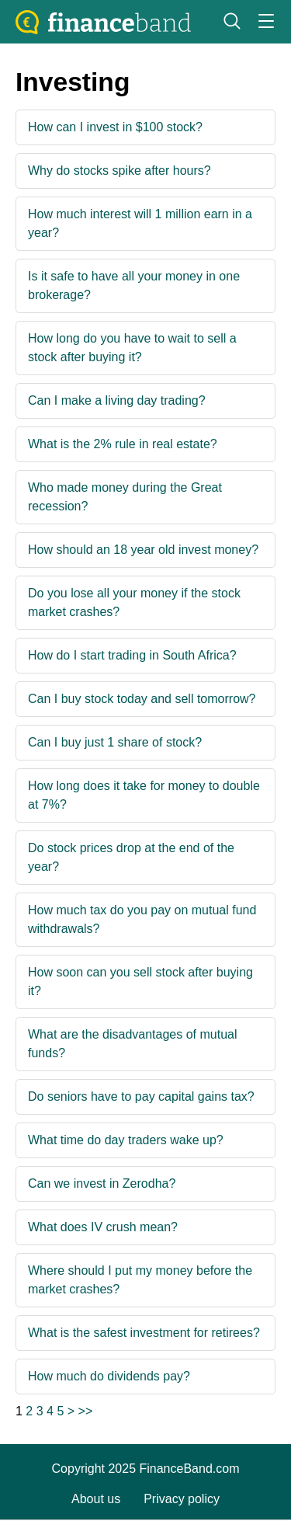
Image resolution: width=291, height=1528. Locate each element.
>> (85, 1411)
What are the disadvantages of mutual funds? (132, 1044)
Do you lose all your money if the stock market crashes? (134, 602)
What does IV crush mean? (103, 1227)
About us (95, 1498)
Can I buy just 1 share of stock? (115, 742)
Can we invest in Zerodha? (101, 1183)
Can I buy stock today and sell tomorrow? (141, 698)
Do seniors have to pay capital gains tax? (141, 1096)
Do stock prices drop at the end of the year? (131, 857)
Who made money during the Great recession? (125, 497)
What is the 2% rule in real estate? (122, 444)
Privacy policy (182, 1498)
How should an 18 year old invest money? (143, 549)
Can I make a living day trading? (117, 400)
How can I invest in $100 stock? (115, 127)
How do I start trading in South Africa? (132, 655)
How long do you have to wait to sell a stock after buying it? (132, 348)
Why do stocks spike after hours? (119, 170)
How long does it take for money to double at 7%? (144, 795)
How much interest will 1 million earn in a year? (140, 223)
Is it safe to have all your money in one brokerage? (134, 285)
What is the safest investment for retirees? (144, 1332)
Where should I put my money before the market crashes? (140, 1280)
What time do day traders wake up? (125, 1140)
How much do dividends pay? (109, 1376)
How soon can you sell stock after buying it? (140, 981)
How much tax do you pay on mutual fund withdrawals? (142, 919)
